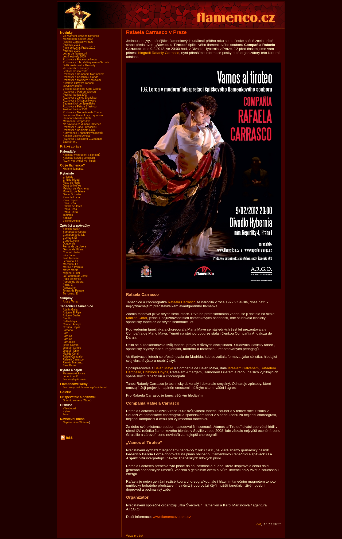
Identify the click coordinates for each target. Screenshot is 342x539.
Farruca (67, 336)
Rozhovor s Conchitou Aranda (80, 77)
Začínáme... (70, 141)
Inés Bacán (69, 255)
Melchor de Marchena (76, 188)
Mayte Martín (70, 270)
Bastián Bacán (71, 228)
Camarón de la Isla (74, 234)
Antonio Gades (71, 315)
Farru (66, 333)
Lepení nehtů (70, 376)
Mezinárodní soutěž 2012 (78, 38)
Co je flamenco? (72, 165)
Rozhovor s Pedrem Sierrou (79, 91)
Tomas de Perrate (73, 290)
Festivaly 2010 (71, 50)
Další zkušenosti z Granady (79, 65)
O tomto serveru (72, 400)
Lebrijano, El (70, 261)
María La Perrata (73, 267)
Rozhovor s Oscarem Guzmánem (82, 138)
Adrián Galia (70, 309)
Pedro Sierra (70, 212)
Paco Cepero (70, 200)
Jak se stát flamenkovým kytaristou (83, 115)
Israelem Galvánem (243, 368)
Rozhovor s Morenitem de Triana (82, 112)
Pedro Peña (70, 209)
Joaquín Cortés (72, 347)
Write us (84, 422)
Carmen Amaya (72, 324)
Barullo (67, 318)
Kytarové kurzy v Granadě (78, 83)
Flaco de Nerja (71, 182)
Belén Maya (70, 321)
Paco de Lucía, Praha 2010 (79, 47)
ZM (258, 524)
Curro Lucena (71, 240)
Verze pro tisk (134, 535)
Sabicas (67, 217)
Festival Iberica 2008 (75, 71)
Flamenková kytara (74, 373)
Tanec (66, 414)
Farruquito (69, 341)
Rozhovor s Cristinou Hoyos (79, 100)
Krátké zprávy (70, 146)
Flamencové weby (74, 384)
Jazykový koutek (72, 85)
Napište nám (70, 422)
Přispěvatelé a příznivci (78, 397)
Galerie (65, 392)
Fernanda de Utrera (74, 246)
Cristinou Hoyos (155, 372)
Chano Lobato (71, 252)
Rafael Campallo (73, 356)
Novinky (66, 32)
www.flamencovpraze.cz (172, 517)
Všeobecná (69, 408)
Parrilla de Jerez (72, 206)
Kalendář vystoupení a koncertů (81, 154)
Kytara (67, 411)
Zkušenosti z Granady (76, 68)
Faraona (68, 330)
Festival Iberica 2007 (75, 94)
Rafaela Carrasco (73, 359)
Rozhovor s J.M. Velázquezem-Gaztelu (86, 62)
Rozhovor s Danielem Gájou (79, 130)
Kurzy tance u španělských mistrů (83, 132)
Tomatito (68, 215)
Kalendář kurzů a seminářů (79, 157)
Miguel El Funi (71, 273)
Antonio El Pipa (72, 312)
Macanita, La (70, 264)
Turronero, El (70, 293)
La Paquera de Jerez (75, 275)
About (87, 400)
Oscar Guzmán (72, 194)
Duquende (69, 243)
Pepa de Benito (72, 278)
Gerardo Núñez (72, 185)
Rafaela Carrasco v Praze (78, 41)
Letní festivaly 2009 (74, 56)
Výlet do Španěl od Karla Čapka (82, 88)
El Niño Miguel (71, 179)
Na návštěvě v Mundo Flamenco (82, 124)
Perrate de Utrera (73, 281)
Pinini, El (68, 284)
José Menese (71, 258)
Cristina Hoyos (71, 327)
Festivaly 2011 (71, 44)
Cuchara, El (70, 237)
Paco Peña (69, 203)
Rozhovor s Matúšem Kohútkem (82, 80)
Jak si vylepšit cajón (74, 379)
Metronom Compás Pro (76, 121)
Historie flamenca (73, 168)
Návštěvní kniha (72, 419)
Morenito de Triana (74, 191)
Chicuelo (68, 176)
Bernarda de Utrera (74, 231)
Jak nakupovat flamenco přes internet (85, 387)
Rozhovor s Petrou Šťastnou (79, 106)
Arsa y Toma (70, 301)
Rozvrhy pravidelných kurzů (79, 160)
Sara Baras (69, 365)
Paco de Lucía (71, 197)
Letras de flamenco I (75, 53)
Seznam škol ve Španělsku (79, 103)
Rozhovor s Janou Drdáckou (79, 97)
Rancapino (69, 287)
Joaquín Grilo (71, 350)
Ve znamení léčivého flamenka (81, 35)
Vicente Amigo (71, 220)
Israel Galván (71, 344)
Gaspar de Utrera (73, 249)
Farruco (67, 339)
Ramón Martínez (73, 362)
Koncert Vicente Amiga (76, 135)
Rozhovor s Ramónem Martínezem (83, 74)
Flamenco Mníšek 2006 (77, 118)
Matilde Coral (71, 353)
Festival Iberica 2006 (75, 109)
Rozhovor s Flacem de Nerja (80, 59)
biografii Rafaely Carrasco (158, 53)
